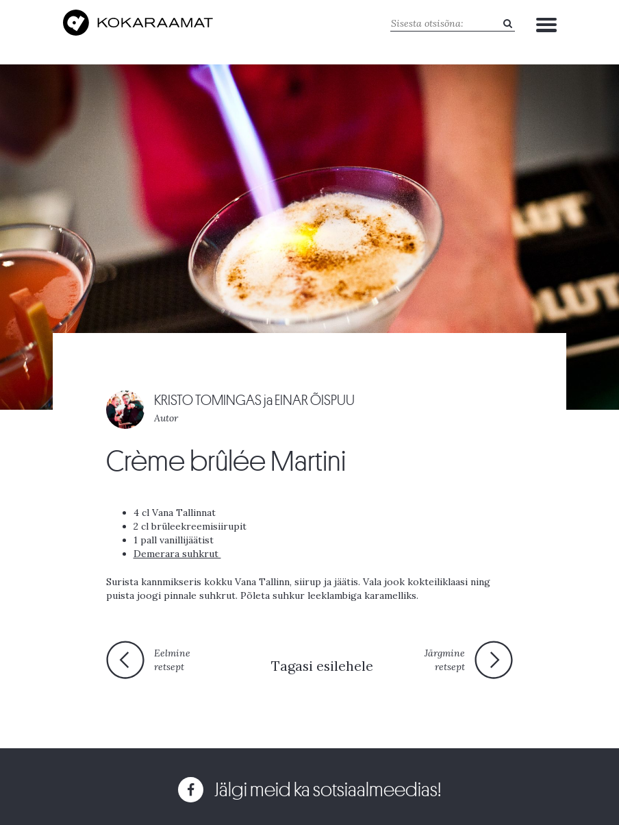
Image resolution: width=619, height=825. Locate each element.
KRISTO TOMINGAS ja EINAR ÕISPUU (254, 400)
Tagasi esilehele (322, 665)
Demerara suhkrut (177, 553)
